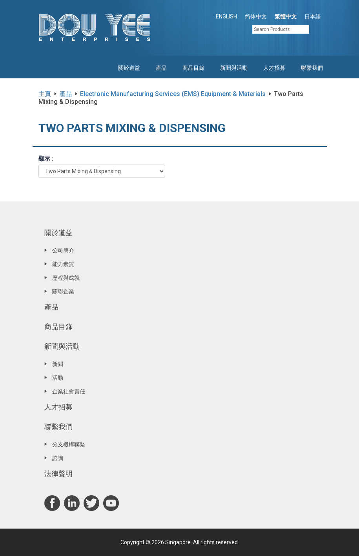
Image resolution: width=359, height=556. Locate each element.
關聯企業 (63, 291)
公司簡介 (63, 250)
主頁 (44, 94)
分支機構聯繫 (68, 444)
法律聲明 (58, 473)
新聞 (57, 364)
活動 (57, 378)
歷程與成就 (66, 278)
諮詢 (57, 458)
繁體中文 (286, 16)
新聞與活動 (234, 68)
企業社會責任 (68, 391)
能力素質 (63, 264)
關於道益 (129, 68)
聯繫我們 (312, 68)
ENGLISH (226, 16)
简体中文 (256, 16)
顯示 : (45, 158)
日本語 (312, 16)
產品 (161, 68)
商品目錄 (193, 68)
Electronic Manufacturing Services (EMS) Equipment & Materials (173, 94)
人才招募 (274, 68)
